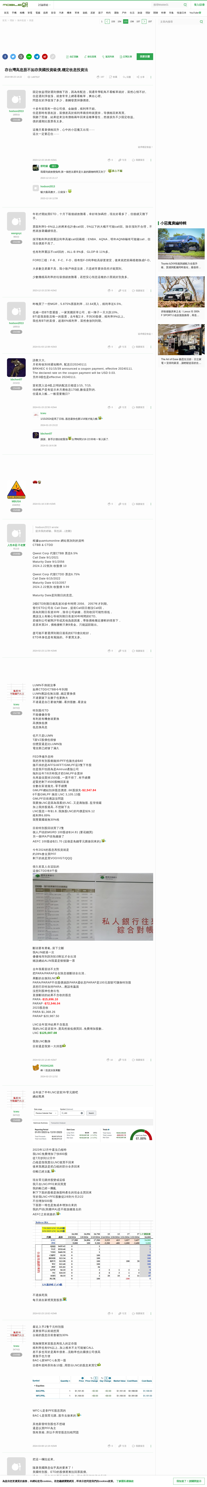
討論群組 (43, 5)
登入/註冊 (199, 4)
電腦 (37, 12)
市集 (171, 12)
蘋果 (45, 12)
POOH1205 (46, 1065)
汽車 (61, 12)
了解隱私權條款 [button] (125, 1481)
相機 (22, 12)
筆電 (30, 12)
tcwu (43, 413)
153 (113, 21)
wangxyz (16, 233)
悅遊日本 (181, 12)
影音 (53, 12)
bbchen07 (16, 379)
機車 (69, 12)
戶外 (124, 12)
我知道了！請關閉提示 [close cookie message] (188, 1481)
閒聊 (155, 12)
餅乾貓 (44, 166)
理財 (148, 12)
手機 (14, 12)
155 (125, 21)
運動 (116, 12)
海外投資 (21, 20)
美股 (31, 20)
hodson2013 (16, 111)
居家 (92, 12)
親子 (100, 12)
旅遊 (140, 12)
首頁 (6, 12)
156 (132, 21)
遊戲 (85, 12)
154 (119, 21)
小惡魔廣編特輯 (173, 223)
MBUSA (16, 501)
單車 (77, 12)
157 (138, 21)
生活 (132, 12)
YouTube (195, 12)
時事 (163, 12)
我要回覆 (145, 56)
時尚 (108, 12)
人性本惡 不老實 (16, 545)
